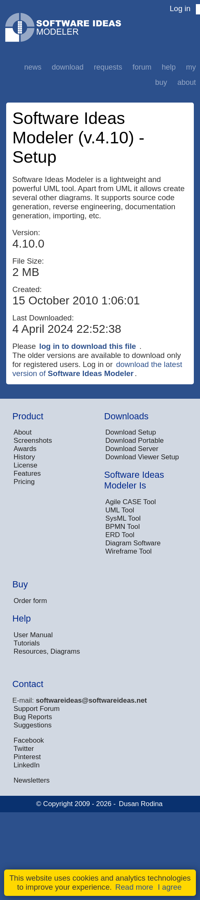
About (186, 82)
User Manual (33, 635)
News (33, 67)
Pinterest (27, 757)
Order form (30, 601)
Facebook (29, 740)
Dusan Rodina (141, 804)
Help (169, 67)
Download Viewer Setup (142, 457)
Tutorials (27, 643)
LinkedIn (27, 765)
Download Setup (130, 432)
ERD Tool (120, 535)
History (24, 457)
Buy (161, 82)
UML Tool (119, 510)
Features (27, 473)
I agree (169, 887)
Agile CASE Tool (130, 502)
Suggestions (32, 725)
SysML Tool (123, 518)
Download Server (131, 449)
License (25, 465)
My (191, 67)
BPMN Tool (122, 527)
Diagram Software (132, 543)
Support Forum (37, 709)
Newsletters (32, 780)
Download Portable (134, 440)
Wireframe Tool (128, 551)
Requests (108, 67)
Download (68, 67)
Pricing (24, 482)
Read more (134, 887)
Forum (142, 67)
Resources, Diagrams (47, 651)
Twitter (24, 749)
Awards (25, 449)
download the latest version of (97, 369)
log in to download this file (87, 346)
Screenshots (33, 440)
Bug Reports (33, 717)
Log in (180, 8)
